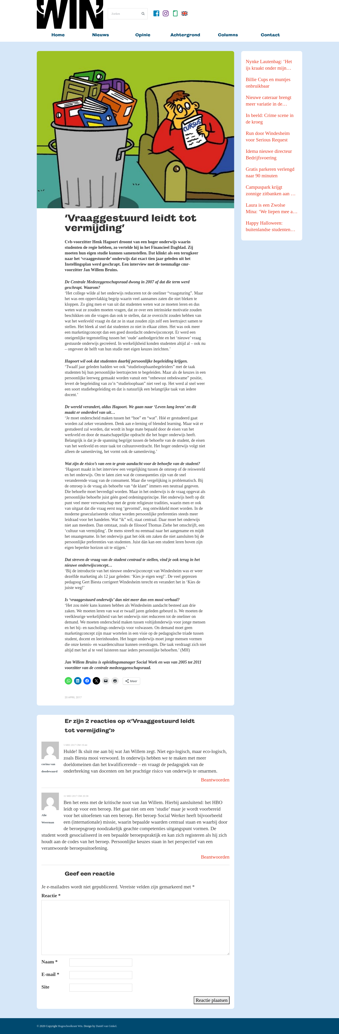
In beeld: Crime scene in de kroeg (270, 119)
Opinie (142, 34)
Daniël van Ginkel (106, 1026)
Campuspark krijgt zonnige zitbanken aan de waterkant (270, 190)
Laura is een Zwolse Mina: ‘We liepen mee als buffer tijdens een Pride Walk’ (271, 208)
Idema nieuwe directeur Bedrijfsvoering (269, 154)
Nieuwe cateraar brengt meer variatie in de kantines (269, 101)
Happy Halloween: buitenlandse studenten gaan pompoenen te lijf (268, 226)
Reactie (51, 895)
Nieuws (100, 34)
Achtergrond (185, 34)
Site (45, 987)
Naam (49, 962)
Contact (270, 34)
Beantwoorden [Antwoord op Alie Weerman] (215, 857)
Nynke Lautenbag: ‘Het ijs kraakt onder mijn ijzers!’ (269, 65)
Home (58, 34)
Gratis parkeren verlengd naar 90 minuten (270, 172)
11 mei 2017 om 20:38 (76, 795)
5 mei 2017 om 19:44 (75, 744)
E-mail (50, 974)
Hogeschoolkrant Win (70, 1026)
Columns (228, 34)
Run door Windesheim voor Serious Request (268, 136)
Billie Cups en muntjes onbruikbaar (268, 83)
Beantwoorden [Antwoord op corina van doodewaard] (215, 780)
